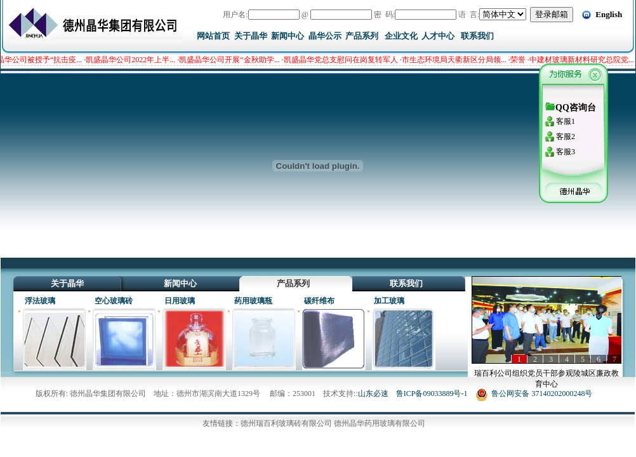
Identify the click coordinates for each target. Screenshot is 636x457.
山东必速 (373, 393)
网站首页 (213, 36)
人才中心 (437, 36)
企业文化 (401, 36)
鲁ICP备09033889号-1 (432, 393)
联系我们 (477, 36)
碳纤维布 (319, 300)
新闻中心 (287, 36)
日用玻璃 (179, 300)
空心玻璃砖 (114, 300)
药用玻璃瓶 (253, 300)
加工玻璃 (389, 300)
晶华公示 (324, 36)
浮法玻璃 (40, 300)
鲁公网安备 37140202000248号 (533, 393)
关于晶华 (250, 36)
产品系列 (361, 36)
